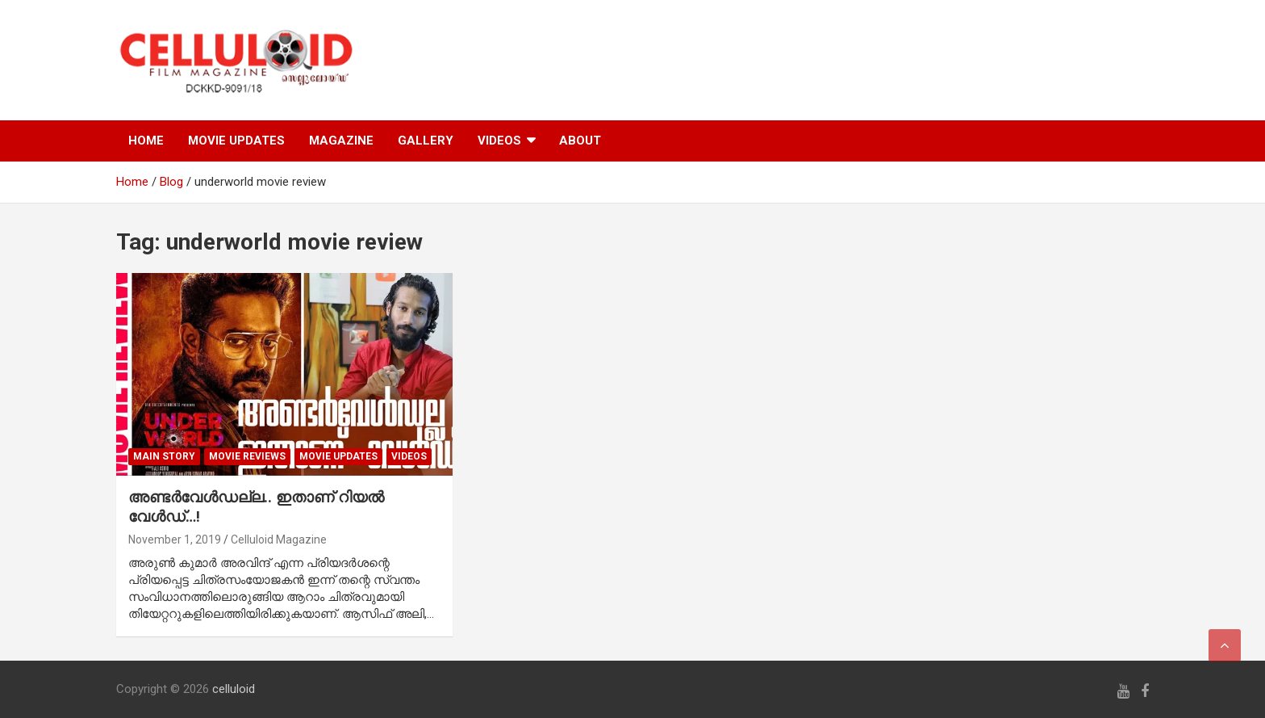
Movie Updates (338, 456)
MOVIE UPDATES (236, 140)
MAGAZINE (341, 140)
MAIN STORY (164, 456)
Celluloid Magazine (279, 539)
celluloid (233, 689)
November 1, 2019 (174, 539)
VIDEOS (499, 140)
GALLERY (425, 140)
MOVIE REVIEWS (247, 456)
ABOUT (580, 140)
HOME (146, 140)
